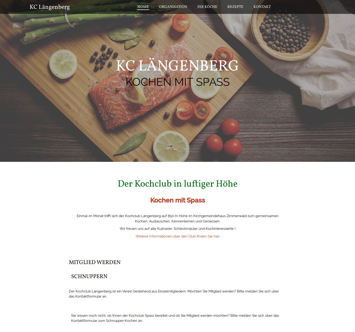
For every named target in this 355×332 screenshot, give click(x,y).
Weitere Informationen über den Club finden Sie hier (178, 236)
